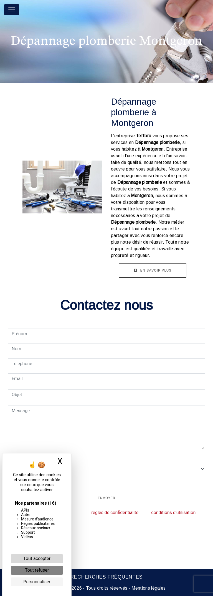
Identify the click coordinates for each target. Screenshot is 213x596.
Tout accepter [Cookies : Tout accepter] (36, 558)
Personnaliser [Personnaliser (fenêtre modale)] (36, 581)
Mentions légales (148, 588)
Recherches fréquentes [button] (106, 577)
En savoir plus (152, 270)
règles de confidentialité (114, 512)
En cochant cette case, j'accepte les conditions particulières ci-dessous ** (86, 481)
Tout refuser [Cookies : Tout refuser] (37, 570)
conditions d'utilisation (173, 512)
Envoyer (106, 498)
